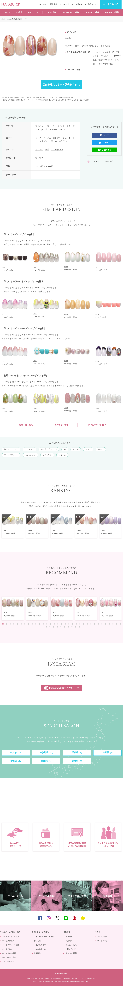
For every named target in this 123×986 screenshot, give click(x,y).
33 (120, 624)
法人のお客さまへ (72, 945)
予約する (110, 4)
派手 (47, 149)
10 (35, 624)
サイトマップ (64, 4)
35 (50, 627)
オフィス (62, 455)
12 (43, 624)
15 (54, 624)
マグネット (40, 126)
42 (75, 627)
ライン (62, 129)
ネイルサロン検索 (93, 12)
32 (116, 624)
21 (76, 624)
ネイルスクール (40, 949)
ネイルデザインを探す (71, 12)
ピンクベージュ (60, 138)
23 (83, 624)
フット (88, 449)
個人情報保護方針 (72, 953)
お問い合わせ (81, 4)
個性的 (100, 449)
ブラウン (43, 141)
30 (109, 624)
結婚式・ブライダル (49, 449)
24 (87, 624)
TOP (117, 918)
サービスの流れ (51, 12)
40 (68, 627)
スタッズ (71, 126)
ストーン (51, 126)
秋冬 (41, 158)
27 (98, 624)
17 (61, 624)
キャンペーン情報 (112, 12)
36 (53, 627)
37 (57, 627)
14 (50, 624)
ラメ (37, 129)
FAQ (72, 4)
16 (58, 624)
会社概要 (69, 937)
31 (113, 624)
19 (69, 624)
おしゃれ (39, 149)
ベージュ (47, 138)
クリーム (53, 141)
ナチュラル (47, 455)
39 (64, 627)
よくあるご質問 (40, 945)
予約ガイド (92, 4)
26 (94, 624)
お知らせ (37, 941)
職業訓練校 (38, 953)
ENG (44, 4)
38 (61, 627)
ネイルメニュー (34, 12)
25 (91, 624)
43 (79, 627)
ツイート (106, 143)
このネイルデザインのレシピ (101, 161)
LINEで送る (106, 150)
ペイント (61, 126)
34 (46, 627)
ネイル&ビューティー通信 (44, 937)
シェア (106, 135)
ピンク (38, 138)
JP (40, 4)
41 (72, 627)
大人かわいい (57, 149)
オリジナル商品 (8, 962)
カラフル (63, 141)
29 (105, 624)
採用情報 (53, 4)
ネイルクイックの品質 (13, 12)
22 (80, 624)
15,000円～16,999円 (44, 166)
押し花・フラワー (49, 129)
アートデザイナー (11, 455)
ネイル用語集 (102, 937)
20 (72, 624)
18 (65, 624)
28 (102, 624)
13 (46, 624)
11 (39, 624)
